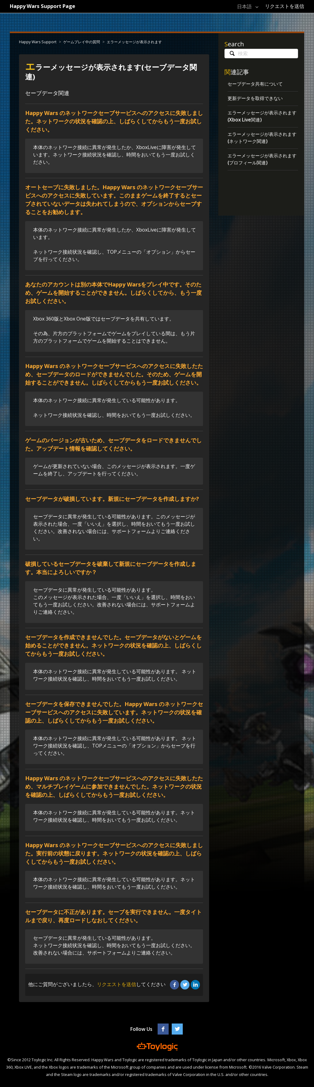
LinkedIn (195, 984)
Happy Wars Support (37, 41)
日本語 (243, 6)
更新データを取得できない (257, 98)
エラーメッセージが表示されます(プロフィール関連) (262, 161)
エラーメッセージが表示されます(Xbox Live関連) (262, 117)
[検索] (261, 53)
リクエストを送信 (284, 6)
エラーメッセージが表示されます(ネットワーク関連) (262, 139)
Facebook (174, 984)
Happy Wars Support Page (46, 6)
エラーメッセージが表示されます (133, 41)
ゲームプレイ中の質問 (80, 41)
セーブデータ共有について (257, 84)
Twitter (185, 984)
